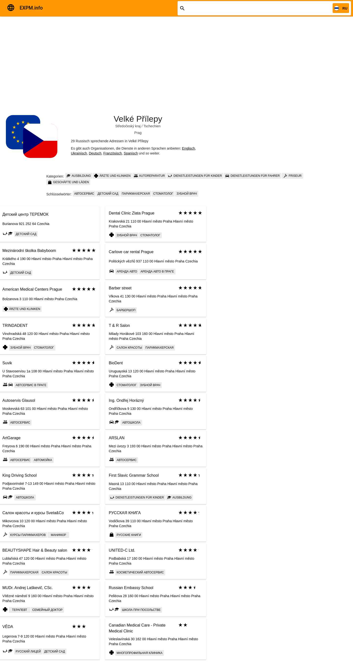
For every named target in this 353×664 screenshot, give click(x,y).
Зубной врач (186, 193)
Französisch (112, 153)
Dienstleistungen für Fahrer (252, 176)
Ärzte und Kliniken (112, 176)
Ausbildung (79, 176)
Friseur (292, 176)
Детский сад (108, 193)
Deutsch (95, 153)
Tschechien (152, 126)
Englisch (188, 148)
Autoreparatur (149, 176)
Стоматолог (163, 193)
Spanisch (131, 153)
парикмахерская (136, 193)
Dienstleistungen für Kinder (195, 176)
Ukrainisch (79, 153)
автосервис (84, 193)
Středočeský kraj (127, 126)
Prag (138, 133)
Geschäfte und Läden (68, 182)
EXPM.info (31, 8)
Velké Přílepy (137, 118)
